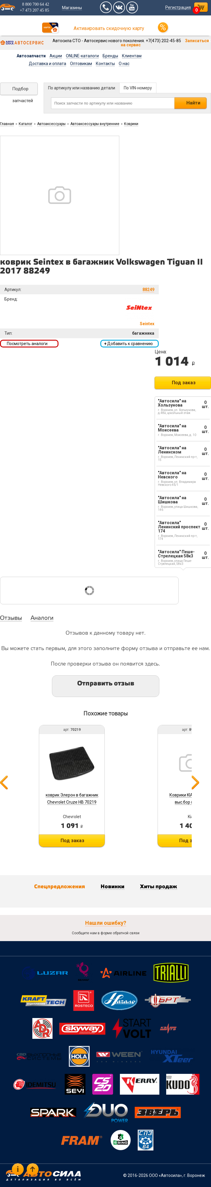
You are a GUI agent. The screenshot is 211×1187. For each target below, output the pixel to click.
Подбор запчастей (22, 90)
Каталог (25, 124)
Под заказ (184, 382)
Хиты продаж (158, 886)
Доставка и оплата (47, 63)
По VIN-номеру (138, 88)
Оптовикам (81, 63)
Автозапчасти (31, 55)
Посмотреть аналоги (27, 343)
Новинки (112, 886)
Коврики (131, 124)
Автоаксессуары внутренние (94, 124)
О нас (124, 63)
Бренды (110, 55)
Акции (56, 55)
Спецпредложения (59, 886)
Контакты (105, 63)
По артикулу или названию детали (81, 88)
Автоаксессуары (51, 124)
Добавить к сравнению (128, 344)
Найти (193, 103)
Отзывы (11, 618)
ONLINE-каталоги (82, 55)
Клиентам (132, 55)
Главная (7, 124)
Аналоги (42, 618)
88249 (148, 289)
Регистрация (178, 7)
